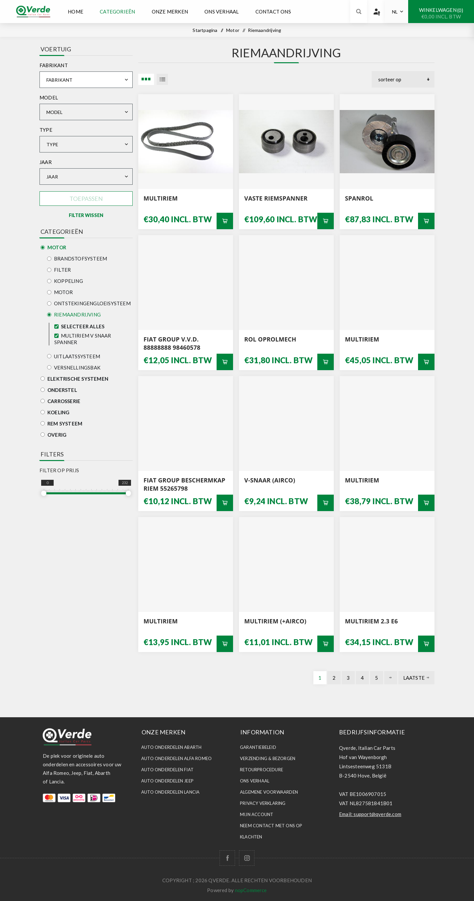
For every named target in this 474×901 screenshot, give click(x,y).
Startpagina (205, 30)
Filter (59, 270)
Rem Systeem (61, 423)
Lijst (162, 79)
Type (46, 130)
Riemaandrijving (74, 314)
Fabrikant (54, 65)
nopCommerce (251, 890)
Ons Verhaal (254, 780)
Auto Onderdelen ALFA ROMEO (176, 758)
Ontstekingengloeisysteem (89, 303)
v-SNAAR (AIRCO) (269, 480)
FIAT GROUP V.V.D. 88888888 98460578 (172, 343)
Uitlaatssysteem (73, 356)
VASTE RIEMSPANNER (275, 198)
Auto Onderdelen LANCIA (170, 792)
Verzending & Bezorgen (267, 758)
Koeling (54, 412)
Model (49, 97)
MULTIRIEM (161, 198)
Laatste (414, 678)
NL (395, 11)
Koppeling (65, 281)
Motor (53, 247)
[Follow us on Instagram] (246, 858)
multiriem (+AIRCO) (275, 621)
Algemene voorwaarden (269, 792)
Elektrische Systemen (74, 379)
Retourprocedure (261, 769)
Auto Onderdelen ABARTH (171, 747)
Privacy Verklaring (263, 803)
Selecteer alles (82, 326)
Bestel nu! (225, 221)
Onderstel (58, 390)
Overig (53, 435)
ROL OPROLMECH (270, 339)
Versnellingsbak (73, 367)
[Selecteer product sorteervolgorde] (403, 79)
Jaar (46, 162)
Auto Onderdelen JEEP (167, 780)
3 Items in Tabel (146, 79)
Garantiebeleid (258, 747)
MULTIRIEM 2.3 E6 (371, 621)
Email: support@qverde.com (370, 814)
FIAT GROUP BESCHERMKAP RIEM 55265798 (184, 484)
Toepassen (86, 198)
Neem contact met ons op (271, 825)
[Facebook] (227, 858)
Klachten (251, 836)
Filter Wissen (86, 215)
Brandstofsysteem (77, 258)
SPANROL (359, 198)
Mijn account (256, 814)
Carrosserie (60, 401)
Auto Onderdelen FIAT (167, 769)
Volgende (390, 677)
